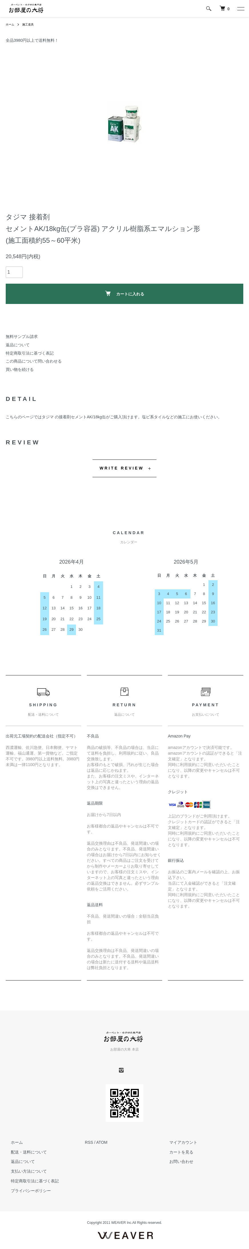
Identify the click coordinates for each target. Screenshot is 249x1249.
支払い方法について (24, 1171)
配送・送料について (24, 1151)
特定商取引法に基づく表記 (30, 353)
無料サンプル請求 (22, 336)
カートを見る (176, 1151)
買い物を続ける (20, 369)
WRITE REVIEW (122, 468)
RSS (89, 1142)
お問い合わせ (176, 1161)
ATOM (101, 1142)
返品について (18, 345)
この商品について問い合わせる (34, 361)
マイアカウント (178, 1142)
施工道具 (31, 24)
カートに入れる (124, 293)
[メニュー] (240, 8)
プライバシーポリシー (26, 1190)
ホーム (11, 24)
